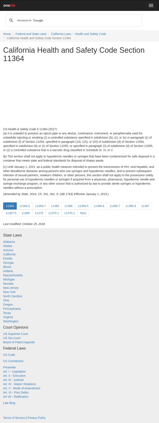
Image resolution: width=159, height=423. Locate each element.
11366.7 (114, 206)
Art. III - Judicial (13, 380)
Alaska (7, 246)
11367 (145, 206)
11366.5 (83, 206)
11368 (26, 213)
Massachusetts (13, 275)
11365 (55, 206)
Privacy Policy (36, 417)
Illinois (7, 267)
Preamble (9, 367)
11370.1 (53, 213)
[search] (73, 20)
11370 (39, 213)
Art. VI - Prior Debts (16, 392)
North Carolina (12, 296)
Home (7, 34)
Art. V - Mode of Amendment (21, 388)
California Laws (61, 34)
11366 (68, 206)
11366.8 (130, 206)
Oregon (8, 304)
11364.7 (40, 206)
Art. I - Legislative (14, 371)
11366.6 (99, 206)
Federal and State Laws (31, 34)
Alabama (9, 241)
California (9, 254)
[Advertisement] (79, 95)
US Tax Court (12, 338)
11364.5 (24, 206)
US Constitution (13, 361)
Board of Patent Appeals (19, 342)
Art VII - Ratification (16, 396)
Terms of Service (14, 417)
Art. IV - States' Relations (19, 384)
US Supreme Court (15, 334)
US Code (9, 354)
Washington (10, 321)
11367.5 (11, 213)
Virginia (8, 317)
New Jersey (10, 287)
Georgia (8, 262)
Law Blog (9, 403)
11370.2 (69, 213)
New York (9, 292)
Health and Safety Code (90, 34)
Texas (7, 313)
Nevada (8, 283)
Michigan (9, 279)
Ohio (6, 300)
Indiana (8, 271)
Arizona (8, 250)
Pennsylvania (12, 308)
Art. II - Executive (14, 375)
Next (83, 213)
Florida (7, 258)
